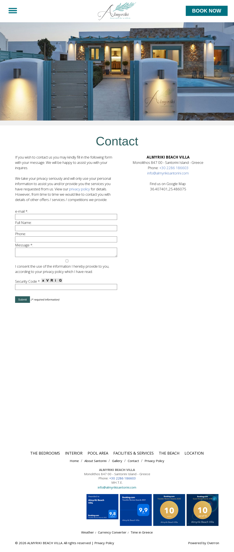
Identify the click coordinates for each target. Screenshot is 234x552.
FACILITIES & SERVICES (133, 455)
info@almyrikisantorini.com (168, 174)
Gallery (117, 463)
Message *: (24, 246)
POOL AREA (98, 455)
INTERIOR (73, 455)
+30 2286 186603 (174, 169)
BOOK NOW (206, 11)
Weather (87, 535)
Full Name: (23, 224)
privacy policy (79, 190)
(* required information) (45, 302)
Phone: (20, 235)
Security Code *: (38, 284)
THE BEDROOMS (45, 455)
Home (74, 463)
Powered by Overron (203, 546)
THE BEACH (169, 455)
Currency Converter (112, 535)
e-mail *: (21, 212)
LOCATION (194, 455)
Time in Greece (142, 535)
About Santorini (95, 463)
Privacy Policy (155, 463)
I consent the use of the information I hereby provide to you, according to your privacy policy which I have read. (62, 272)
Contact (133, 463)
